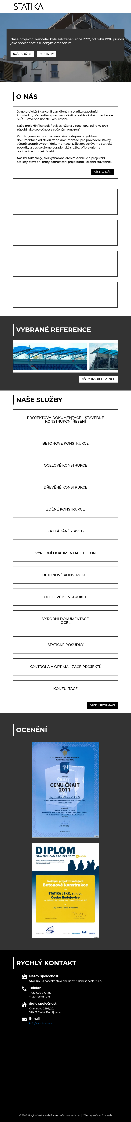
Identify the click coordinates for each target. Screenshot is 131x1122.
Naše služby (22, 54)
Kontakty (47, 54)
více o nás (102, 172)
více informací (102, 705)
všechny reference (98, 379)
